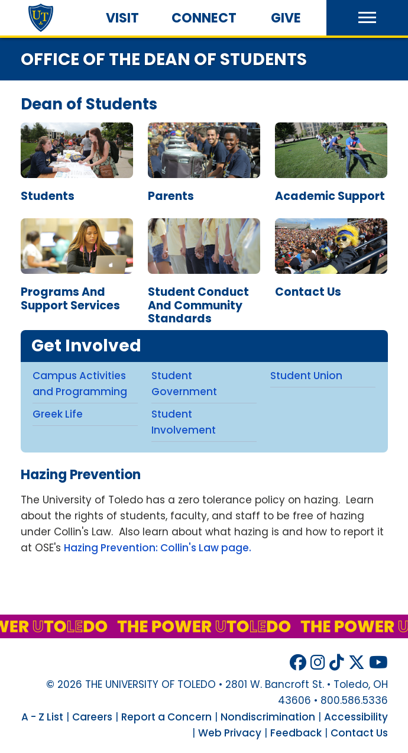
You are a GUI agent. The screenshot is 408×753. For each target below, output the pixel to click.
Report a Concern (166, 717)
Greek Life (58, 414)
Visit (122, 18)
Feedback (296, 733)
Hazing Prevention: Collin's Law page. (157, 548)
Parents (204, 191)
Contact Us (331, 287)
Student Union (306, 376)
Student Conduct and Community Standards (204, 300)
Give (286, 18)
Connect (204, 18)
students (48, 196)
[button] (367, 17)
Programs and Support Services (77, 294)
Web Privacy (229, 733)
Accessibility (356, 717)
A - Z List (42, 717)
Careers (92, 717)
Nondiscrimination (268, 717)
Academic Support (331, 191)
